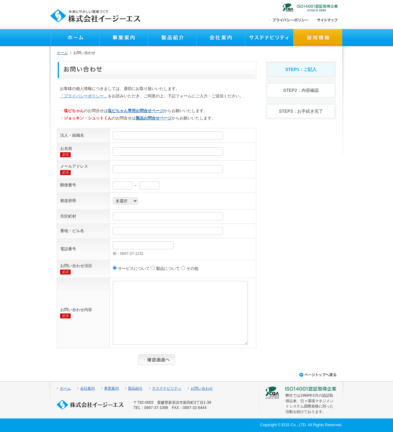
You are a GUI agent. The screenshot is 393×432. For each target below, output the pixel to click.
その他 (189, 268)
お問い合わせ (202, 388)
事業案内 (111, 388)
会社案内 (87, 388)
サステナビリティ (166, 388)
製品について (166, 268)
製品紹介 (135, 388)
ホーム (62, 53)
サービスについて (132, 268)
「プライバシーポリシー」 (84, 96)
